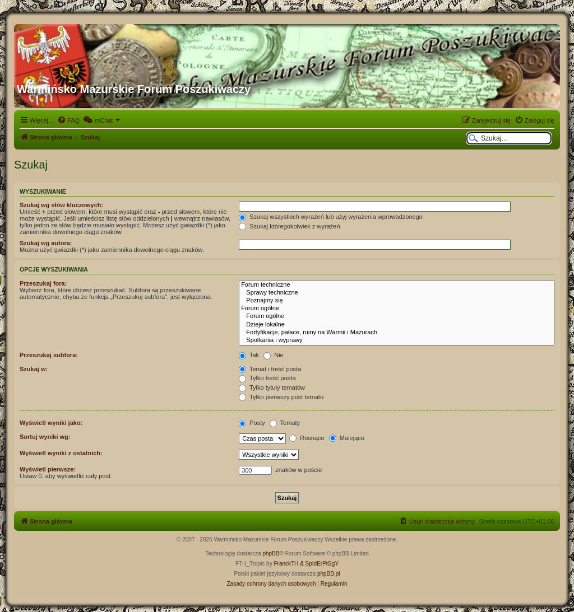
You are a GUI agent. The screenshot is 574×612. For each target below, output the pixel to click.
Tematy (285, 422)
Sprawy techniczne (396, 293)
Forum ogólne (396, 308)
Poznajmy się (396, 301)
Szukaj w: (34, 369)
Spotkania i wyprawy (396, 340)
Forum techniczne (396, 285)
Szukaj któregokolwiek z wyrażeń (289, 226)
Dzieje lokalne (396, 325)
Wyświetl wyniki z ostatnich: (61, 453)
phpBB (271, 553)
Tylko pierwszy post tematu (281, 397)
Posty (252, 422)
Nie (273, 355)
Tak (249, 355)
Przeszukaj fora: (43, 283)
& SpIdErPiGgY (319, 563)
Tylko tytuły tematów (272, 387)
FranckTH (286, 563)
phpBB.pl (328, 574)
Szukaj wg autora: (46, 243)
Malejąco (346, 438)
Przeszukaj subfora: (49, 355)
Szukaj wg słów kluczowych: (61, 205)
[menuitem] (68, 120)
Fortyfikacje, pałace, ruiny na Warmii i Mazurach (396, 333)
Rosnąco (306, 438)
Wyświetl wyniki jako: (51, 422)
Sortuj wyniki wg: (45, 436)
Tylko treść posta (267, 378)
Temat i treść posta (270, 369)
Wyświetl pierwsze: (48, 469)
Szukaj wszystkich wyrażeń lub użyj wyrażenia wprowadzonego (331, 216)
